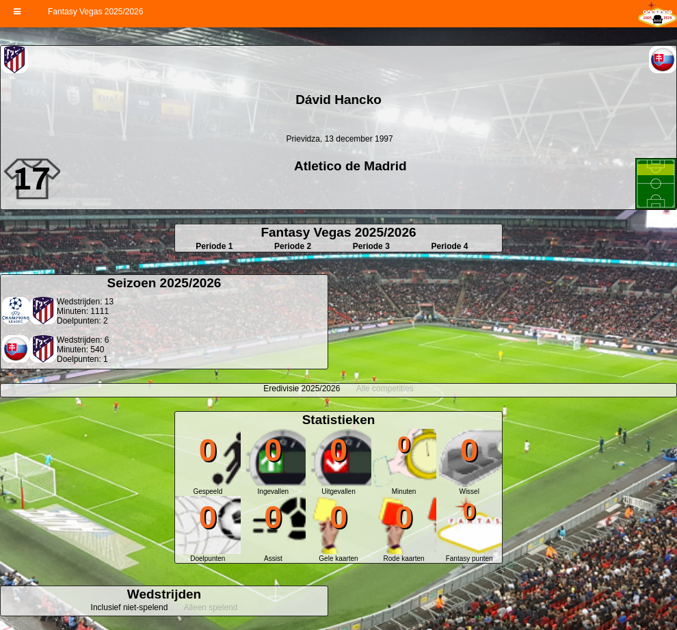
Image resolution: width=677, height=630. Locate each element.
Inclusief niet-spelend (129, 607)
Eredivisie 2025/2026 (301, 388)
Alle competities (385, 388)
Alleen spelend (211, 607)
